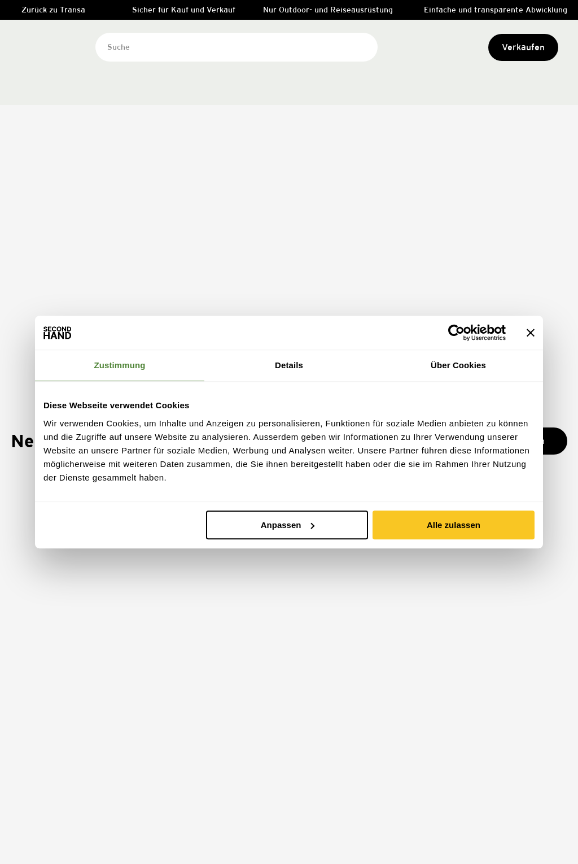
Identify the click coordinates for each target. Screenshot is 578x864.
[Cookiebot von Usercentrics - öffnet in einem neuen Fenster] (456, 332)
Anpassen (288, 525)
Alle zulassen (453, 525)
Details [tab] (289, 365)
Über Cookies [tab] (458, 365)
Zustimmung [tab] (120, 365)
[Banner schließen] (531, 333)
